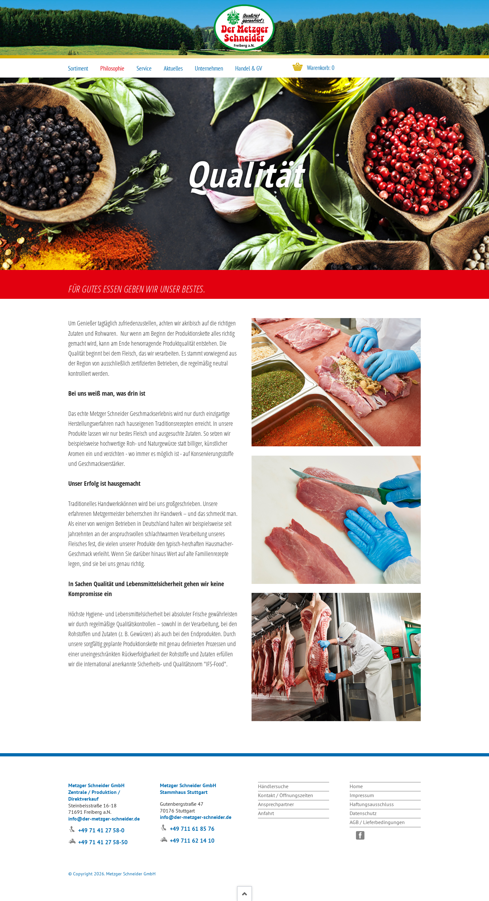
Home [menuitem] (356, 786)
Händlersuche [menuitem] (273, 786)
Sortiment (78, 68)
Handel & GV (248, 68)
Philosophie (112, 68)
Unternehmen (209, 68)
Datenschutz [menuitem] (363, 813)
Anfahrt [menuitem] (266, 813)
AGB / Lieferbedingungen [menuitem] (377, 822)
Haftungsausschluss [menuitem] (372, 804)
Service (144, 68)
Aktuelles (173, 68)
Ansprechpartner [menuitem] (276, 804)
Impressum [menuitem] (362, 795)
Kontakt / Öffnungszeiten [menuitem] (285, 795)
